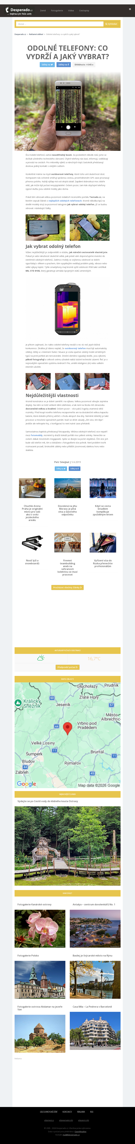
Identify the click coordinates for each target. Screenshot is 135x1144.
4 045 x (83, 64)
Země (43, 10)
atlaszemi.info (83, 1120)
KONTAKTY (67, 1111)
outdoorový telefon (75, 348)
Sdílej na (60, 468)
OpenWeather (80, 1131)
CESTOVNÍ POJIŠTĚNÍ (48, 1111)
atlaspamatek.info (66, 1120)
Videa (71, 10)
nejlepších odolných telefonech (65, 200)
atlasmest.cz (49, 1120)
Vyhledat (111, 23)
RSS (91, 1111)
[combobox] (60, 23)
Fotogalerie (57, 10)
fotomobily (37, 435)
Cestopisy (84, 10)
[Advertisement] (68, 620)
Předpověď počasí (68, 667)
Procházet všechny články (67, 587)
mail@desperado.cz (71, 1135)
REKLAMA (81, 1111)
